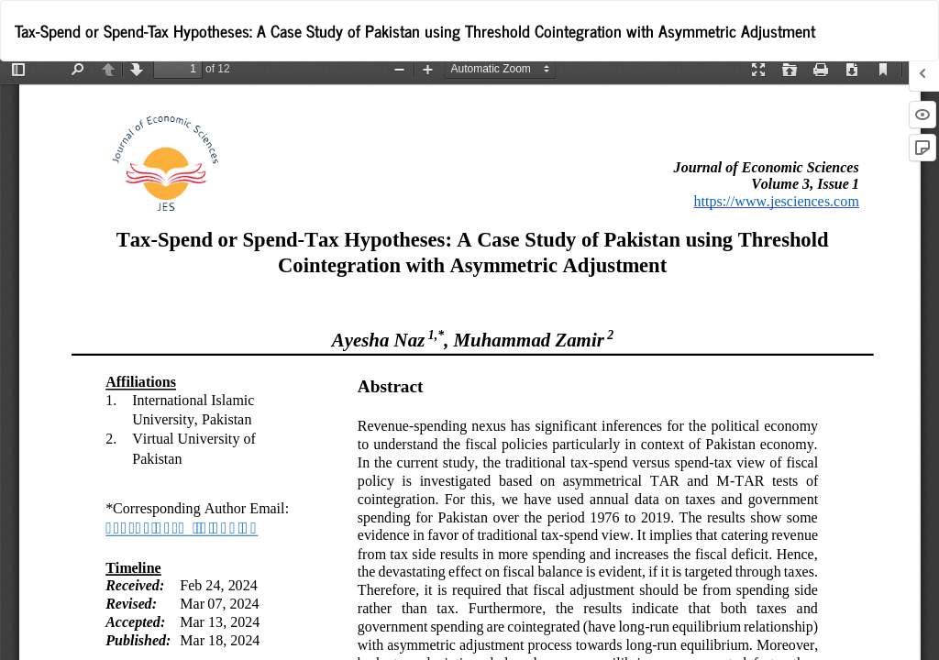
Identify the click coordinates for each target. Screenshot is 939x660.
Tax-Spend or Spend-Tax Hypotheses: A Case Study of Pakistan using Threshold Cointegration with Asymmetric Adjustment (415, 30)
